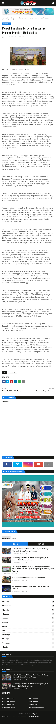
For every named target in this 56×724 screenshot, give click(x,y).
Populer (41, 544)
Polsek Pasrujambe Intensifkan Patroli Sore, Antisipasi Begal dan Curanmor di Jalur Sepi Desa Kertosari (30, 559)
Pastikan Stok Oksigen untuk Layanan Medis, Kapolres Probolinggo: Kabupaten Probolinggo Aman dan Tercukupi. (30, 550)
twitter (21, 714)
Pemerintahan (28, 606)
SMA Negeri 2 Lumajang (8, 707)
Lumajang (28, 602)
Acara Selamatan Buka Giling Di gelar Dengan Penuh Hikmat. (28, 577)
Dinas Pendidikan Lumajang (36, 707)
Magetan (28, 647)
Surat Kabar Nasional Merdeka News (18, 716)
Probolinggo (11, 18)
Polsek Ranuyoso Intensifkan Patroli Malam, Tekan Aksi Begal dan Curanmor (30, 587)
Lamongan (28, 639)
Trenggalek (28, 643)
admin (6, 37)
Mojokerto (28, 614)
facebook (27, 714)
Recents (15, 544)
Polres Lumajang (33, 698)
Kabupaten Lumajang (8, 698)
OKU (28, 630)
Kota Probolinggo (33, 701)
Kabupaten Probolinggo (8, 701)
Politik (28, 626)
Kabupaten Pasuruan (8, 704)
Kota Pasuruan (33, 704)
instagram (34, 714)
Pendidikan (28, 610)
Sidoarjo (28, 622)
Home (4, 18)
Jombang (28, 618)
